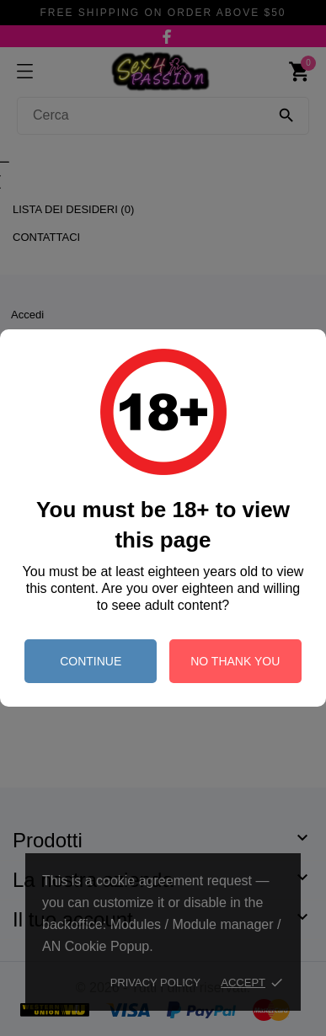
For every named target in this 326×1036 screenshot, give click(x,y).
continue (90, 661)
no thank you (235, 661)
